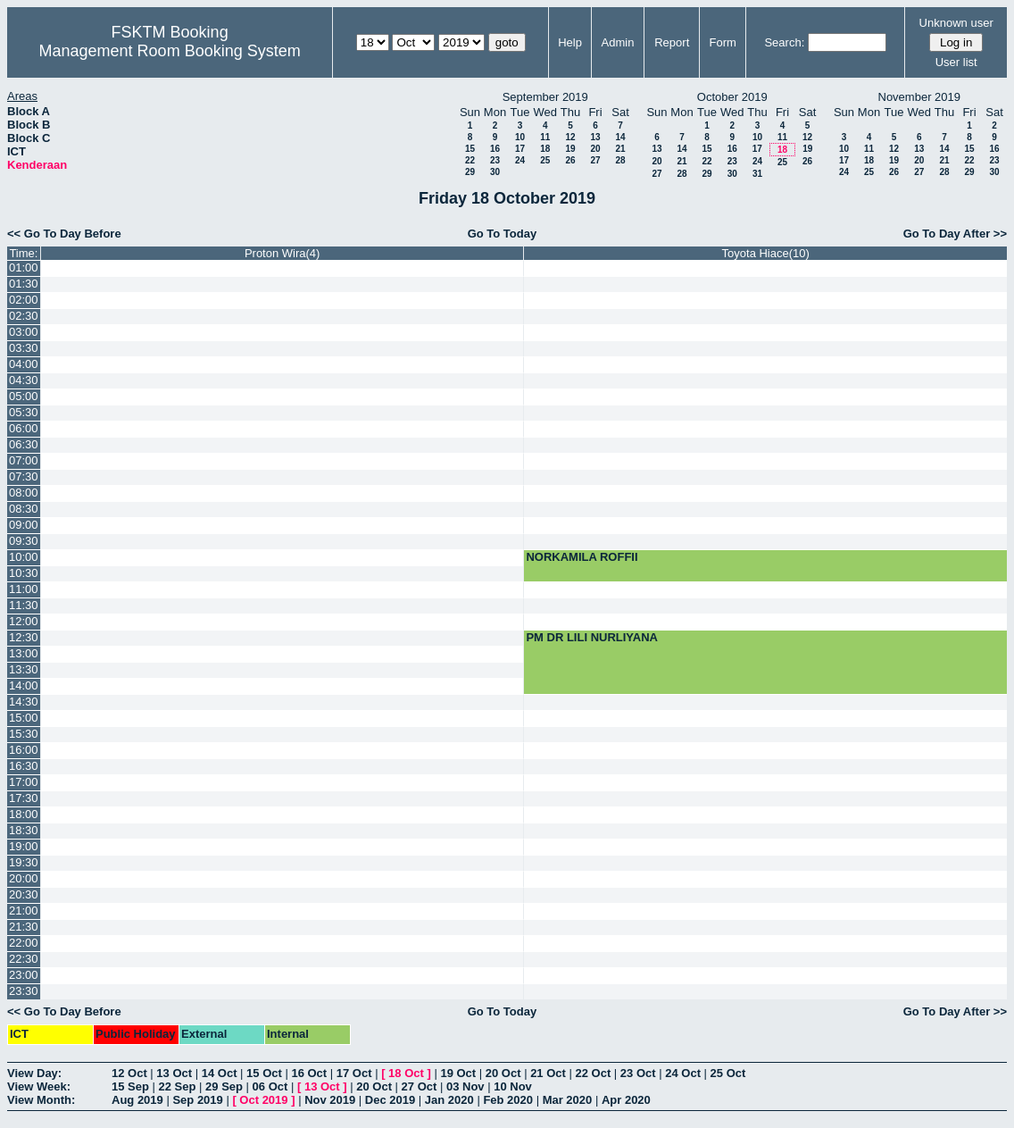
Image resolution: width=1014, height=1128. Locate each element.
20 (595, 149)
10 (520, 137)
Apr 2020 (626, 1100)
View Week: (39, 1086)
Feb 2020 (508, 1100)
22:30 (23, 958)
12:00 (23, 621)
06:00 (23, 428)
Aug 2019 (137, 1100)
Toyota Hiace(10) (766, 253)
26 (570, 160)
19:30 (23, 862)
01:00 (23, 267)
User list (956, 62)
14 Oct (219, 1073)
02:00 (23, 299)
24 (520, 160)
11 (545, 137)
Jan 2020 (449, 1100)
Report (671, 42)
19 (570, 149)
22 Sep (177, 1086)
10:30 (23, 573)
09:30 (23, 540)
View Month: (41, 1100)
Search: (784, 42)
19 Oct (458, 1073)
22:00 (23, 942)
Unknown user (956, 22)
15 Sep (130, 1086)
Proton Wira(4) (282, 253)
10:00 (23, 557)
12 (570, 137)
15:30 (23, 733)
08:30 (23, 508)
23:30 (23, 991)
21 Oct (548, 1073)
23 (495, 160)
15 (470, 149)
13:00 (23, 653)
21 (620, 149)
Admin (618, 42)
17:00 (23, 782)
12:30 (23, 637)
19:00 (23, 846)
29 (470, 172)
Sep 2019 (197, 1100)
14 (620, 137)
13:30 (23, 669)
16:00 (23, 749)
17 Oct (354, 1073)
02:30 (23, 315)
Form (722, 42)
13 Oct (174, 1073)
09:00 (23, 524)
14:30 (23, 701)
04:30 (23, 380)
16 (495, 149)
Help (570, 42)
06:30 (23, 444)
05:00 (23, 396)
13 (595, 137)
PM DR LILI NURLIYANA (592, 637)
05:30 (23, 412)
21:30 (23, 926)
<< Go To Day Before (64, 233)
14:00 (23, 685)
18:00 (23, 814)
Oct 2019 (263, 1100)
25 (545, 160)
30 (495, 172)
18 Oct (406, 1073)
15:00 (23, 717)
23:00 (23, 975)
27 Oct (419, 1086)
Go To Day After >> (955, 233)
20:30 (23, 894)
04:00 (23, 364)
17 (520, 149)
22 (470, 160)
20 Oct (503, 1073)
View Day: (34, 1073)
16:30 (23, 766)
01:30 (23, 283)
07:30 (23, 476)
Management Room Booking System (170, 51)
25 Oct (728, 1073)
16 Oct (309, 1073)
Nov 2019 (329, 1100)
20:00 (23, 878)
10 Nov (513, 1086)
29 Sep (224, 1086)
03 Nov (465, 1086)
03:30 (23, 348)
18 (545, 149)
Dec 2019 (390, 1100)
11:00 (23, 589)
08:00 (23, 492)
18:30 (23, 830)
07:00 (23, 460)
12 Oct (129, 1073)
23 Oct (638, 1073)
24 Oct (683, 1073)
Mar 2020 (568, 1100)
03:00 (23, 331)
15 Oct (264, 1073)
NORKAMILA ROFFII (581, 557)
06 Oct (270, 1086)
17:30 (23, 798)
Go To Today (502, 233)
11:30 (23, 605)
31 (757, 174)
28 (620, 160)
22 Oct (593, 1073)
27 (595, 160)
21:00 (23, 910)
